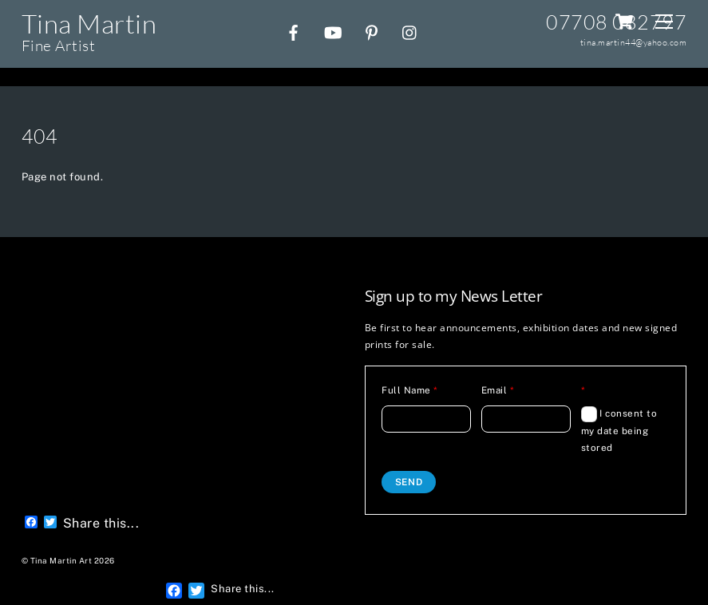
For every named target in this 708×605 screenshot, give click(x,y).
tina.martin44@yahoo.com (633, 42)
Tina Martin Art (61, 560)
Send (409, 482)
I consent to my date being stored (619, 429)
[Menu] (664, 22)
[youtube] (333, 31)
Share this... (101, 523)
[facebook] (294, 31)
